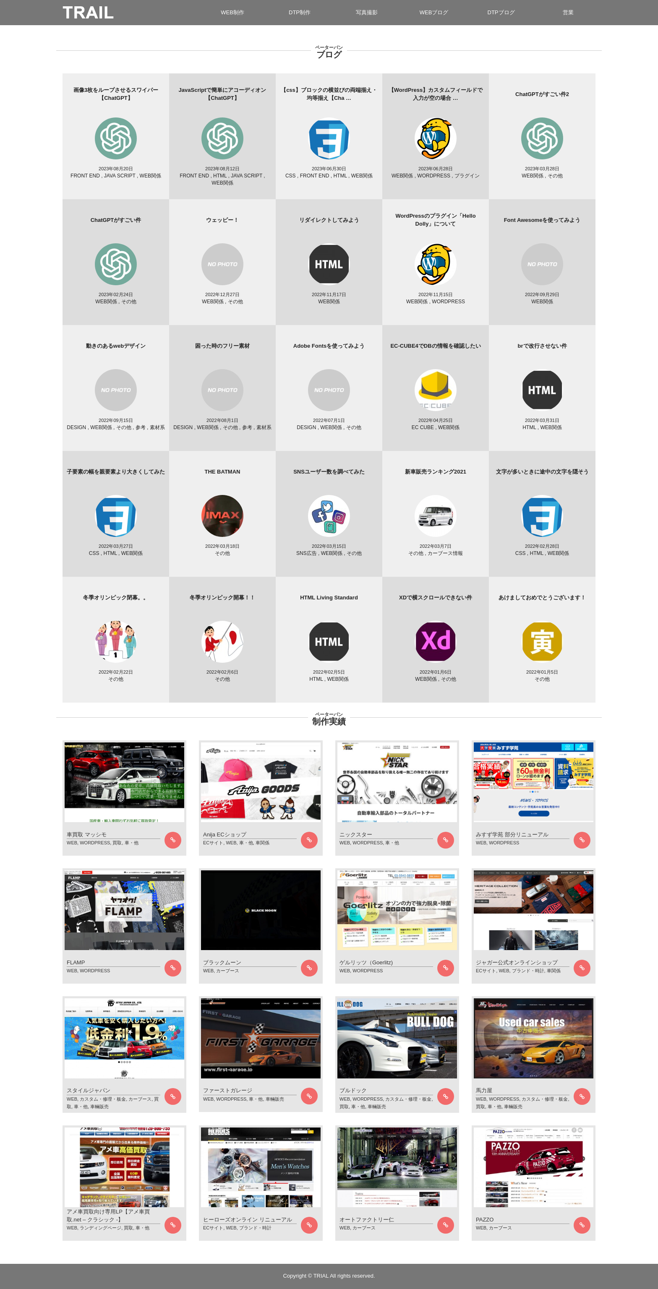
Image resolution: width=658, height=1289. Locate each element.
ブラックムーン (222, 962)
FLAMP (76, 962)
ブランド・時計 (528, 970)
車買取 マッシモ (87, 834)
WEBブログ (434, 12)
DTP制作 (300, 12)
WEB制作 (232, 12)
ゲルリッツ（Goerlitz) (366, 962)
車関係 (262, 842)
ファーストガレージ (227, 1090)
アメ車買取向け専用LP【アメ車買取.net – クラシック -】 (108, 1215)
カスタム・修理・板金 (103, 1099)
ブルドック (353, 1090)
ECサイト (213, 842)
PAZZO (485, 1219)
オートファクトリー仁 (366, 1219)
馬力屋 (484, 1090)
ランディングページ (100, 1227)
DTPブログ (501, 12)
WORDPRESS (95, 842)
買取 (117, 842)
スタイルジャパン (88, 1090)
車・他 (131, 842)
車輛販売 (99, 1106)
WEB (72, 842)
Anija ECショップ (224, 834)
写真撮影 (367, 12)
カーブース (227, 970)
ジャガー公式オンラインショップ (517, 962)
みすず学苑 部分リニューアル (512, 834)
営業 (568, 12)
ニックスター (355, 834)
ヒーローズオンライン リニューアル (247, 1219)
